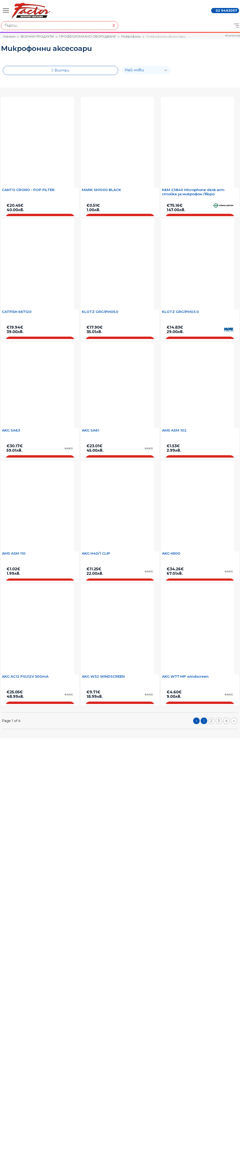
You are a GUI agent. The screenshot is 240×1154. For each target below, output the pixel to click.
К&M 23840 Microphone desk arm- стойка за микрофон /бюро (193, 192)
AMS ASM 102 (174, 430)
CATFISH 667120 (17, 312)
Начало (9, 36)
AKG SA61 (90, 430)
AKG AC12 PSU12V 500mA (25, 676)
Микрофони (131, 36)
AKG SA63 (11, 430)
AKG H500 (171, 553)
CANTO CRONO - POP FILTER (28, 190)
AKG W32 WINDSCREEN (103, 676)
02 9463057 (226, 10)
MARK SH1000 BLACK (101, 190)
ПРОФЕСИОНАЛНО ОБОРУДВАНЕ (87, 36)
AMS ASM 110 (14, 553)
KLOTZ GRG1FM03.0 (180, 312)
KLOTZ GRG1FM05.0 (100, 312)
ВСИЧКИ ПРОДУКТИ (37, 36)
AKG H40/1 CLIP (96, 553)
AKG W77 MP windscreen (185, 676)
